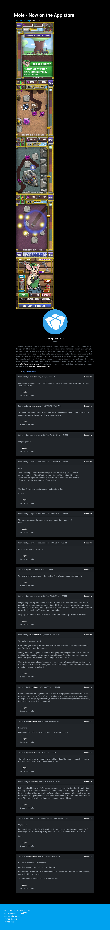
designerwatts (33, 406)
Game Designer (36, 20)
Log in (20, 372)
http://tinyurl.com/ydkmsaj (29, 364)
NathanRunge (33, 687)
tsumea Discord (10, 919)
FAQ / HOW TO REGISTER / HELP (18, 910)
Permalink (88, 377)
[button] (35, 50)
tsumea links (9, 922)
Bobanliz (31, 377)
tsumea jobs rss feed (13, 916)
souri (30, 569)
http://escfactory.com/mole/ (39, 366)
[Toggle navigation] (15, 3)
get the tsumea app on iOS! (15, 913)
